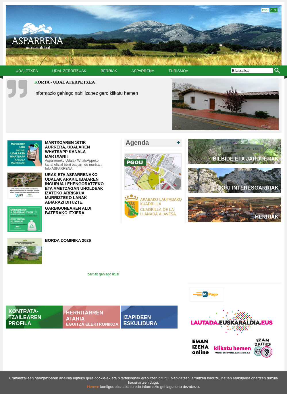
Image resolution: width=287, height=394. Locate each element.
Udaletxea (27, 71)
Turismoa (178, 71)
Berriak (109, 71)
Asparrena (143, 71)
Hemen (93, 387)
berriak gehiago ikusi (103, 274)
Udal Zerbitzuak (69, 71)
